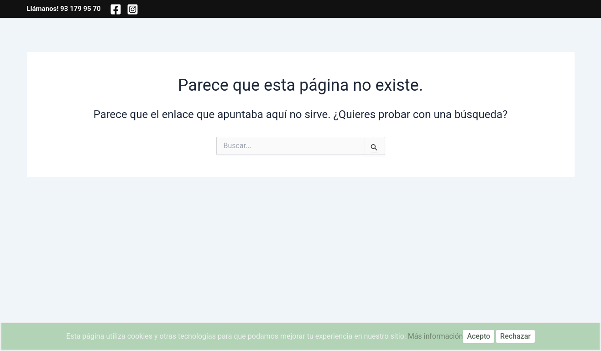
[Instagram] (132, 9)
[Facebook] (115, 9)
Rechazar (515, 336)
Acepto (478, 336)
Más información (435, 336)
